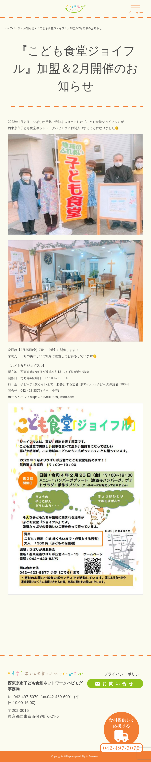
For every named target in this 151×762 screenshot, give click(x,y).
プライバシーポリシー (123, 674)
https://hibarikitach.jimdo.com (52, 397)
